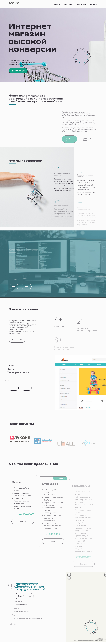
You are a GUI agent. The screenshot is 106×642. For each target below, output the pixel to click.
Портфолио (68, 4)
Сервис (57, 4)
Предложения (81, 4)
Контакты (93, 4)
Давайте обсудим (18, 71)
